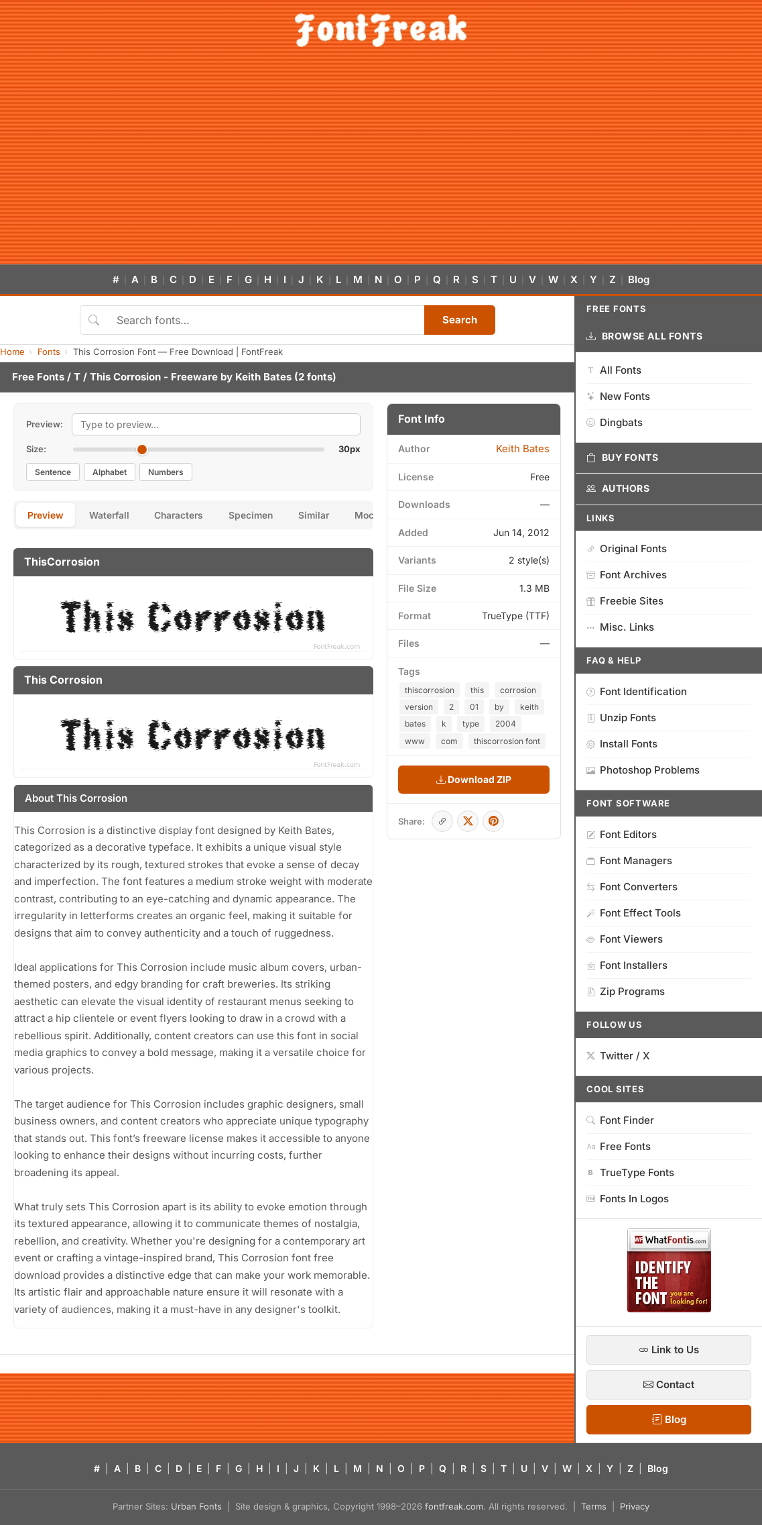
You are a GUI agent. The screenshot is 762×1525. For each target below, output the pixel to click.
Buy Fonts (622, 457)
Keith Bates (263, 376)
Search (459, 319)
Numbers (166, 472)
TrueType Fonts (630, 1172)
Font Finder (620, 1120)
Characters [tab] (185, 515)
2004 (505, 724)
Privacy (634, 1506)
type (470, 724)
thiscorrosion (429, 690)
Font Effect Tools (633, 912)
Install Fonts (621, 743)
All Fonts (613, 370)
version (419, 707)
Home (12, 351)
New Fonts (618, 396)
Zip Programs (625, 991)
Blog (638, 279)
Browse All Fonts (644, 336)
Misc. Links (620, 627)
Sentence (53, 472)
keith (529, 707)
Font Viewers (624, 939)
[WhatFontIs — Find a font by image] (669, 1308)
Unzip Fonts (621, 717)
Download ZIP (473, 779)
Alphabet (109, 472)
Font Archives (626, 574)
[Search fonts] (265, 320)
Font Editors (621, 834)
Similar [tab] (326, 515)
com (449, 741)
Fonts (49, 351)
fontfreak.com (454, 1506)
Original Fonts (626, 548)
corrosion (518, 690)
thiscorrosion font (507, 741)
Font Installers (627, 965)
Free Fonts (38, 376)
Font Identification (636, 691)
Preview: (44, 424)
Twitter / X (618, 1055)
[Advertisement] (381, 164)
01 (474, 707)
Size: (36, 448)
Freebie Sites (624, 600)
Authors (617, 488)
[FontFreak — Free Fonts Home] (381, 30)
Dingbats (614, 422)
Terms (594, 1506)
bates (415, 724)
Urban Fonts (196, 1506)
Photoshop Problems (643, 770)
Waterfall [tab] (112, 515)
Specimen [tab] (260, 515)
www (415, 741)
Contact (668, 1384)
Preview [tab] (46, 515)
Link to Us (669, 1349)
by (499, 707)
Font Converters (632, 886)
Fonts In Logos (627, 1198)
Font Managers (629, 860)
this (477, 690)
